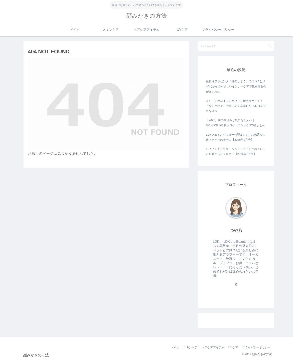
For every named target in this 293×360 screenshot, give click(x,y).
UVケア (233, 347)
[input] (236, 46)
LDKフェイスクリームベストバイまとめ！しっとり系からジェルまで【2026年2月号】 (236, 151)
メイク (175, 347)
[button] (270, 46)
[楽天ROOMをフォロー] (236, 284)
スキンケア (190, 347)
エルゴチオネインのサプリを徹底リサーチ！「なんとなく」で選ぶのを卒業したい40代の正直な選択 (236, 106)
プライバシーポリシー (256, 347)
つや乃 (236, 230)
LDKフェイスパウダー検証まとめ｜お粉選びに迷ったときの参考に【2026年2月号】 (236, 137)
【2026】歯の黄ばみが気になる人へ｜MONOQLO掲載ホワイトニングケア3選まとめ (235, 123)
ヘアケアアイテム (213, 347)
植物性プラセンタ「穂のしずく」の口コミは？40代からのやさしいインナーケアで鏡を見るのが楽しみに (236, 86)
